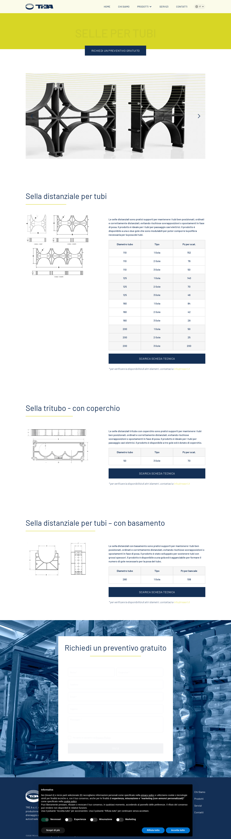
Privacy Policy (103, 735)
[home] (39, 7)
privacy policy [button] (147, 795)
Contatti (181, 6)
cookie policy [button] (70, 801)
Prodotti (199, 798)
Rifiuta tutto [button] (153, 830)
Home (107, 6)
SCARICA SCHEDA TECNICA (157, 358)
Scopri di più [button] (53, 830)
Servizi (163, 6)
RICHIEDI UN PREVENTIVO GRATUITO (115, 50)
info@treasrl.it (182, 368)
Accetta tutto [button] (178, 830)
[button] (144, 7)
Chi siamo (123, 6)
